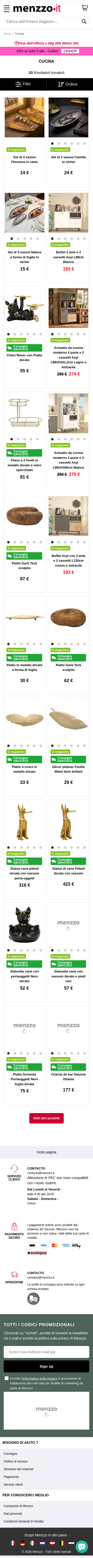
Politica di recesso (16, 1461)
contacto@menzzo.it (40, 1277)
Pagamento (11, 1477)
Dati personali (13, 1513)
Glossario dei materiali (18, 1469)
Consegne (10, 1453)
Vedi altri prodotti (46, 1118)
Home (7, 33)
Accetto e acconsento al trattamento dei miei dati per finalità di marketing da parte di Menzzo (44, 1383)
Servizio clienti (13, 1484)
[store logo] (45, 7)
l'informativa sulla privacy (39, 1378)
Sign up (46, 1366)
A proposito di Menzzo (18, 1506)
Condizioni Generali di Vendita (24, 1521)
